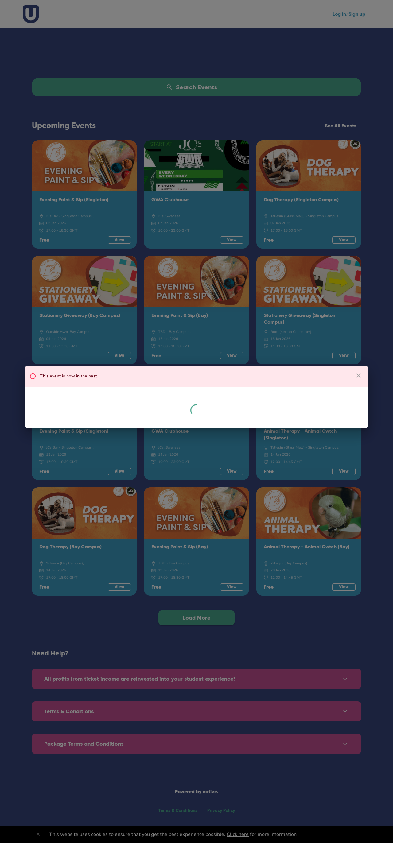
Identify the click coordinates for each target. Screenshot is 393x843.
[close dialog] (358, 375)
